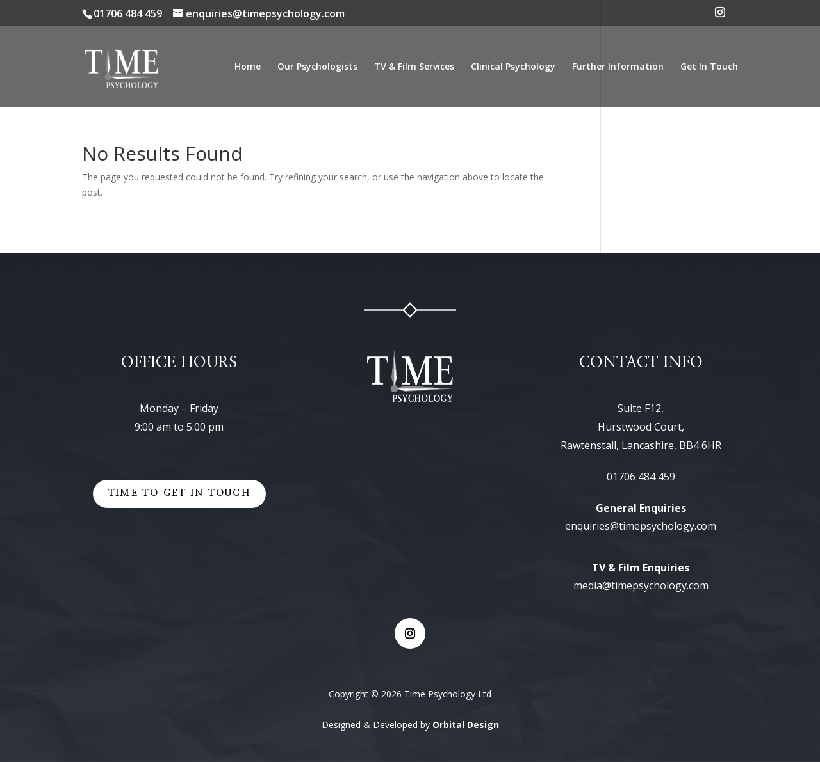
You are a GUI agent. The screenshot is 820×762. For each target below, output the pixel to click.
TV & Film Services (414, 67)
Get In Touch (709, 67)
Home (247, 67)
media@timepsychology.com (641, 585)
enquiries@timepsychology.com (640, 526)
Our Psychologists (317, 67)
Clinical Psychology (513, 67)
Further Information (618, 67)
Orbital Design (465, 724)
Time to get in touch (179, 493)
